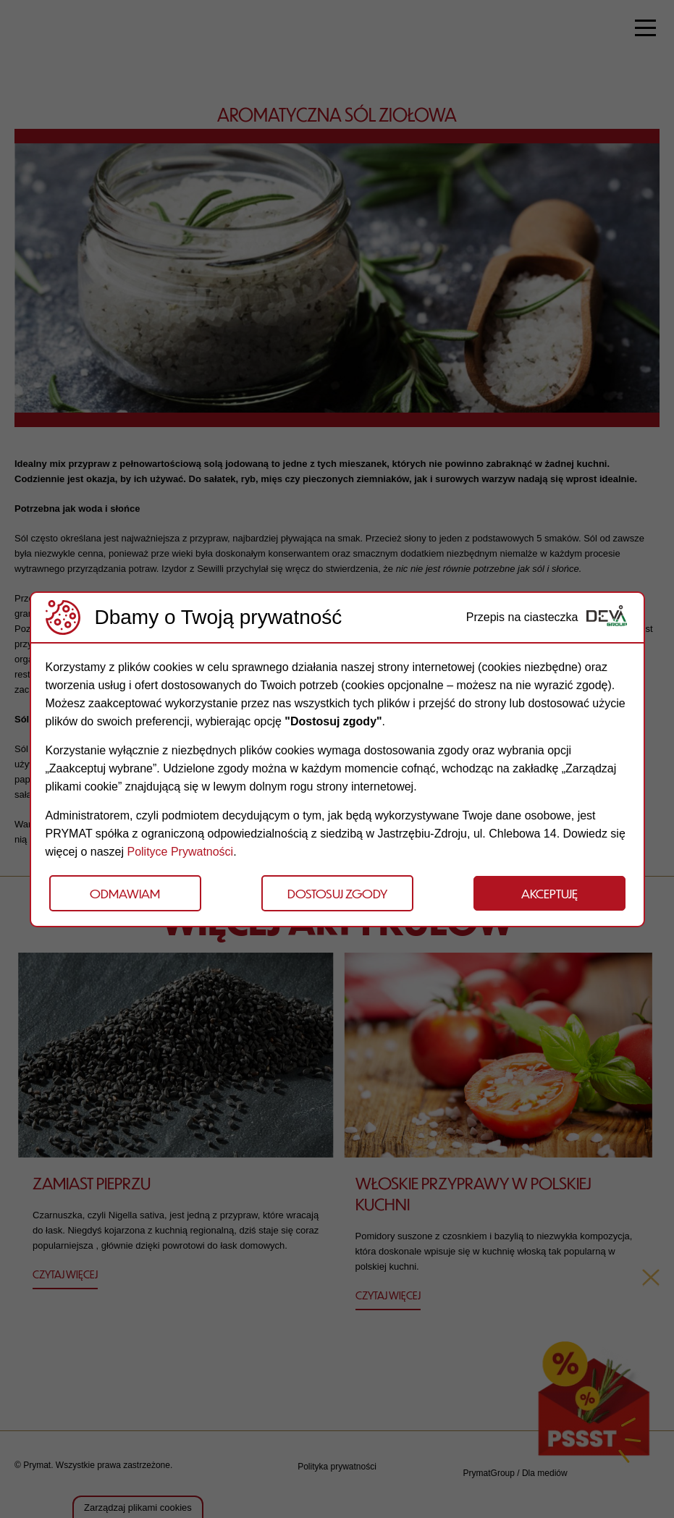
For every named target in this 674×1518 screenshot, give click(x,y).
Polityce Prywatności (180, 852)
